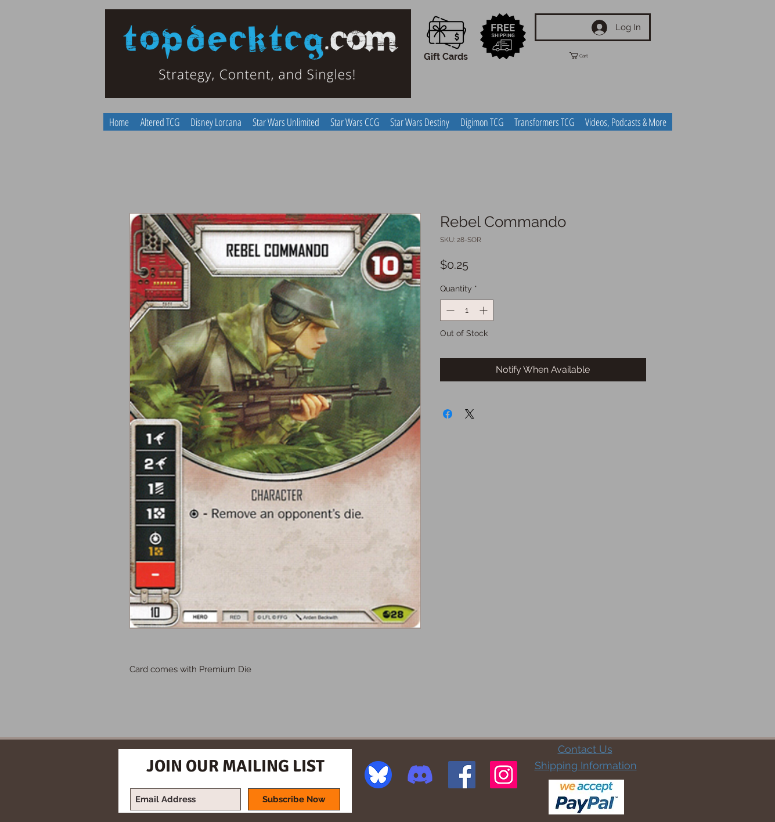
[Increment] (484, 310)
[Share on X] (470, 414)
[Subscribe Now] (294, 799)
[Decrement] (449, 310)
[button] (589, 55)
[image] (378, 774)
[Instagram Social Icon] (503, 774)
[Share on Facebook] (448, 414)
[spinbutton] (466, 310)
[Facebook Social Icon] (461, 774)
